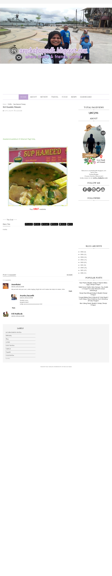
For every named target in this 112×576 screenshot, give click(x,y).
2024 (82, 257)
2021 (82, 265)
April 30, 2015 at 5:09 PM (26, 298)
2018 (82, 273)
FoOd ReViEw (10, 355)
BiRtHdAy (9, 336)
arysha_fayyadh (27, 295)
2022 (82, 262)
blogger (69, 275)
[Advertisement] (56, 77)
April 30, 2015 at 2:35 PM (17, 316)
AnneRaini (16, 284)
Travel (54, 97)
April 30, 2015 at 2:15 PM (17, 286)
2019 (82, 270)
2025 (82, 254)
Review (44, 97)
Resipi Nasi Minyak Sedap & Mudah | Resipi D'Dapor (93, 294)
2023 (82, 260)
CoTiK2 (8, 342)
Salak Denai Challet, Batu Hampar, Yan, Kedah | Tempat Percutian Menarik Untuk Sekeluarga (93, 289)
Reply (70, 291)
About (33, 97)
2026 (82, 252)
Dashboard (86, 97)
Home (23, 97)
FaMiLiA (8, 349)
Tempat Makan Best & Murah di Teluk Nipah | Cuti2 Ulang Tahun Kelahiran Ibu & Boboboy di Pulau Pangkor (93, 299)
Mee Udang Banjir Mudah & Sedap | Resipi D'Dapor (93, 304)
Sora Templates (49, 366)
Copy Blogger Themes (66, 366)
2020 (82, 268)
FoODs (8, 359)
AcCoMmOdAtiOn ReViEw (13, 332)
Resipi (74, 97)
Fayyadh (8, 352)
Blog (7, 339)
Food (65, 97)
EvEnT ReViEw (10, 345)
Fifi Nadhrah (16, 314)
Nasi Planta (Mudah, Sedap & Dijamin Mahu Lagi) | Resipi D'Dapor (93, 284)
